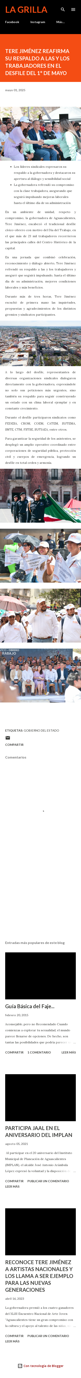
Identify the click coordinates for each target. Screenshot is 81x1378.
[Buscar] (62, 7)
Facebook (12, 22)
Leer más (69, 1052)
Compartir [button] (14, 744)
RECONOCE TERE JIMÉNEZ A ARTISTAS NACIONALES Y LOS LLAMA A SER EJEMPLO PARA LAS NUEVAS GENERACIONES (39, 1276)
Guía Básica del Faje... (29, 1006)
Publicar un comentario (48, 1181)
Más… (60, 22)
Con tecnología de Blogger (40, 1366)
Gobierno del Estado (41, 730)
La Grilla (26, 9)
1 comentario (39, 1052)
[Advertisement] (40, 900)
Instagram (37, 22)
